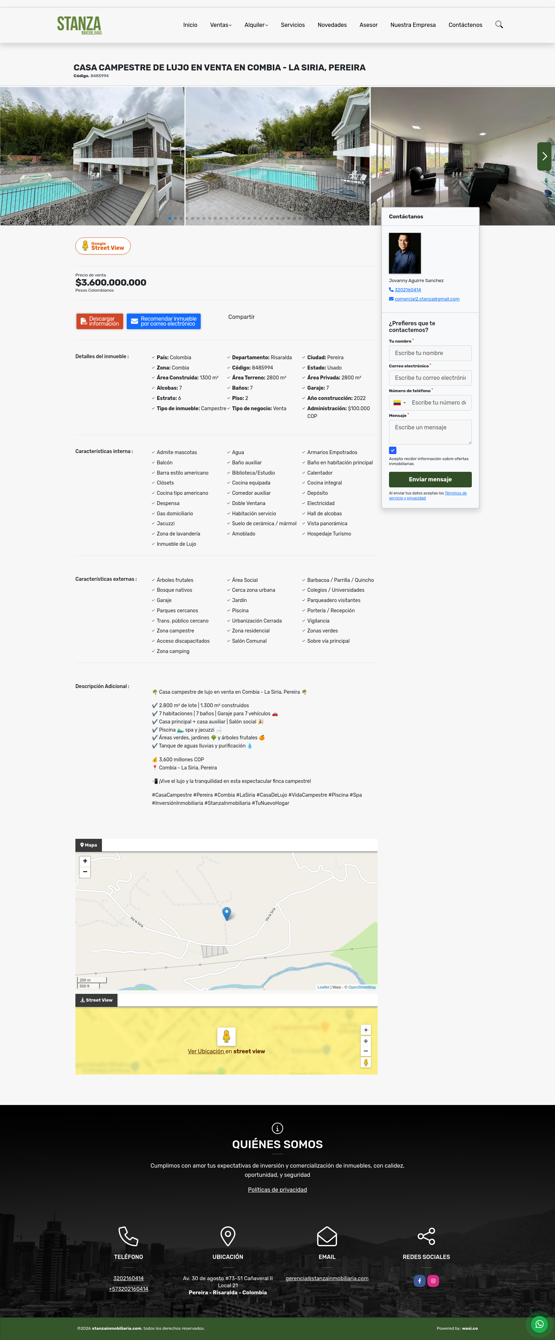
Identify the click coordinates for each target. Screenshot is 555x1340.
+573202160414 (128, 1289)
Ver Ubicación (206, 1051)
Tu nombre (401, 341)
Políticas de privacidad (277, 1189)
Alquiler (255, 25)
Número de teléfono (411, 391)
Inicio (190, 25)
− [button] (85, 872)
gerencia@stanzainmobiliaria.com (327, 1278)
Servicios (293, 25)
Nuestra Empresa (413, 25)
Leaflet (323, 987)
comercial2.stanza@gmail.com (427, 299)
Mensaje (399, 415)
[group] (92, 156)
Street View (103, 245)
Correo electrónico (410, 366)
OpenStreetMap (362, 987)
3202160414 (408, 289)
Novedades (332, 25)
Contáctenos (465, 25)
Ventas (219, 25)
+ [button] (85, 862)
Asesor (369, 25)
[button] (169, 218)
